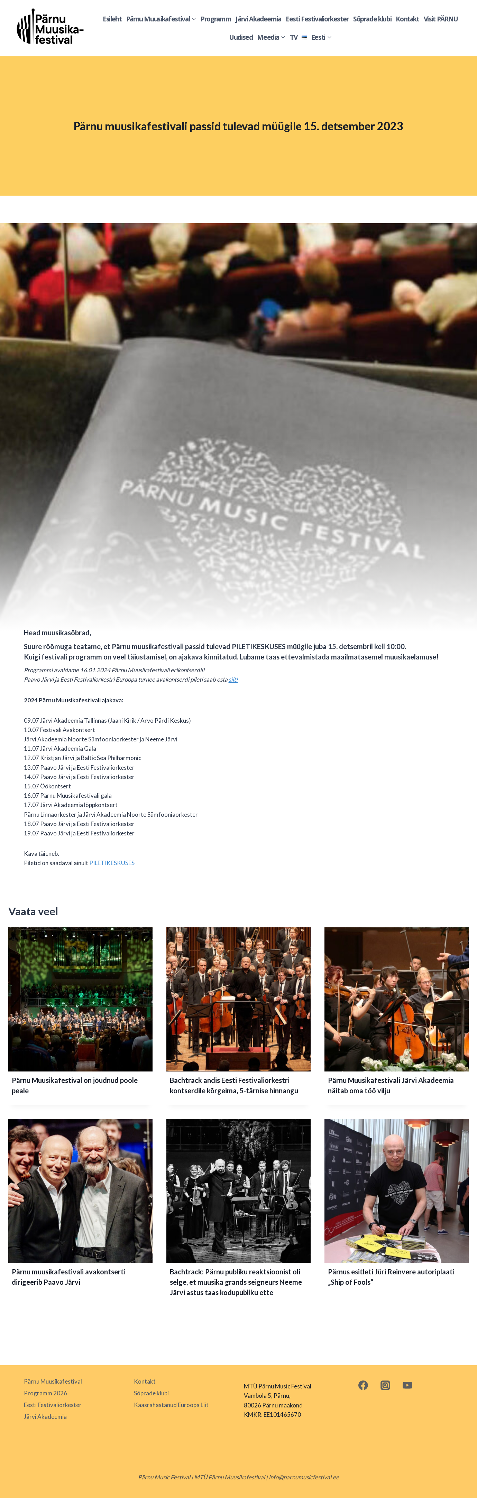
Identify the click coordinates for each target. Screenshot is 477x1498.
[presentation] (80, 999)
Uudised (241, 37)
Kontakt (407, 19)
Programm (216, 19)
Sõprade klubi (372, 19)
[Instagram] (385, 1385)
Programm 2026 (45, 1393)
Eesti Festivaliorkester (317, 19)
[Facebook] (363, 1385)
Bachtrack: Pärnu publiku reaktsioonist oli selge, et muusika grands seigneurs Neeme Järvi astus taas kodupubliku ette (236, 1281)
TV (293, 37)
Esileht (112, 19)
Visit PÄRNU (441, 19)
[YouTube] (407, 1385)
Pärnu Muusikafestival (53, 1381)
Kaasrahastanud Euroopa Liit (171, 1404)
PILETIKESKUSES (112, 863)
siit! (233, 679)
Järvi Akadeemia (258, 19)
